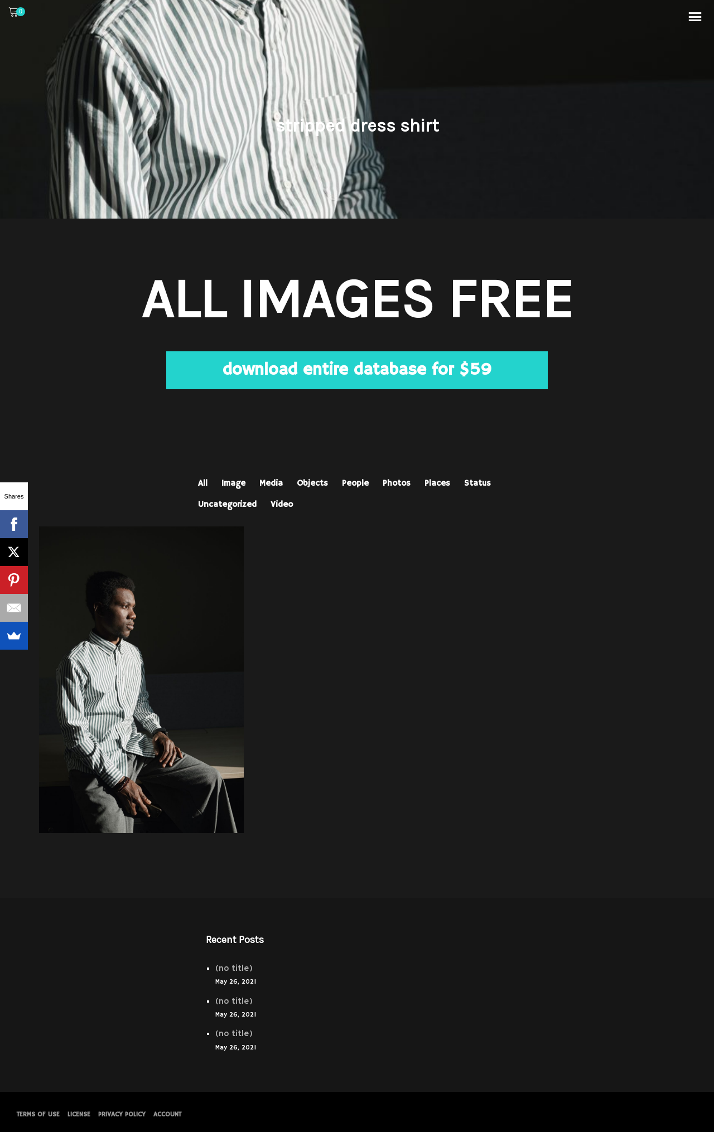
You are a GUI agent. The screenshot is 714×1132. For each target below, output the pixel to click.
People (355, 483)
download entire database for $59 (357, 370)
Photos (397, 483)
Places (437, 483)
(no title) (234, 968)
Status (477, 483)
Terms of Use (38, 1114)
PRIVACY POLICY (122, 1114)
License (78, 1114)
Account (167, 1114)
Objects (312, 483)
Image (233, 483)
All (203, 483)
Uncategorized (227, 504)
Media (271, 483)
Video (282, 504)
